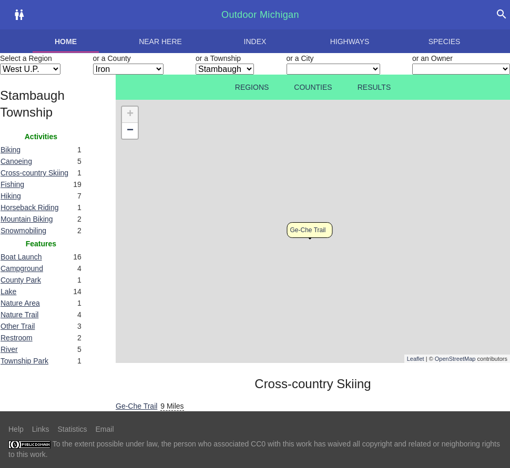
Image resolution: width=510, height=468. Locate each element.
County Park (21, 280)
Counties (313, 87)
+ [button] (130, 114)
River (9, 349)
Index (255, 41)
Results (374, 87)
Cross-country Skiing (34, 173)
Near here (160, 41)
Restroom (17, 338)
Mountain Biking (27, 219)
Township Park (24, 361)
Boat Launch (21, 257)
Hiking (11, 196)
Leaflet (415, 359)
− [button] (130, 131)
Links (40, 429)
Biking (11, 149)
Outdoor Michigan (260, 14)
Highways (350, 41)
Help (16, 429)
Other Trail (18, 326)
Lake (8, 291)
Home (66, 41)
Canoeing (16, 161)
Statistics (72, 429)
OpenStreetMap (455, 359)
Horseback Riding (30, 207)
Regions (252, 87)
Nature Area (20, 303)
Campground (22, 268)
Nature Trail (19, 314)
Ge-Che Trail (308, 230)
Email (105, 429)
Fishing (12, 184)
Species (445, 41)
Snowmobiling (23, 230)
